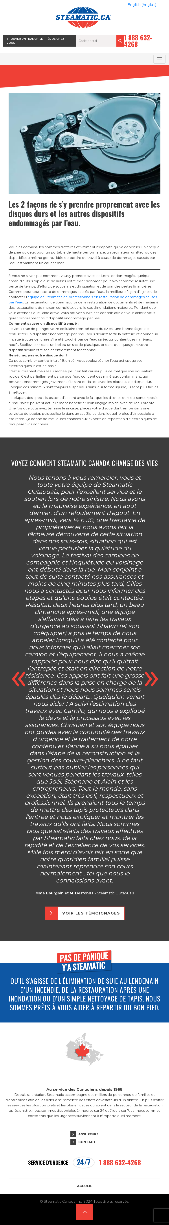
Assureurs (88, 1134)
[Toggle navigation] (159, 59)
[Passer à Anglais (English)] (142, 5)
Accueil (84, 1186)
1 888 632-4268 (138, 40)
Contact (87, 1142)
